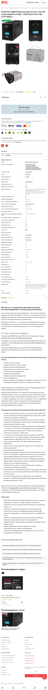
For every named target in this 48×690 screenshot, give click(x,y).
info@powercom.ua (30, 660)
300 (26, 186)
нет (26, 196)
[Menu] (2, 688)
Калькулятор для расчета (7, 660)
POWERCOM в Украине (6, 642)
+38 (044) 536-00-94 (30, 658)
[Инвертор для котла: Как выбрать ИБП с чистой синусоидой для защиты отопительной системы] (12, 619)
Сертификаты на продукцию (7, 657)
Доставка (27, 640)
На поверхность (29, 181)
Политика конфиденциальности (8, 655)
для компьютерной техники (31, 167)
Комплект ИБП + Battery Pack (31, 162)
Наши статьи (4, 613)
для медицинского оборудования (33, 169)
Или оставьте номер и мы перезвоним (24, 111)
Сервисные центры (29, 648)
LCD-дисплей (28, 240)
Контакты (3, 644)
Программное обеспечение (7, 662)
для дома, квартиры (30, 164)
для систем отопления (30, 165)
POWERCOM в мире (5, 640)
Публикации (4, 646)
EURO (26, 230)
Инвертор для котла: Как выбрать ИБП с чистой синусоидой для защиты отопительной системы (10, 629)
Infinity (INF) (27, 174)
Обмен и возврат (29, 644)
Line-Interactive (28, 172)
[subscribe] (36, 671)
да (25, 220)
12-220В (27, 176)
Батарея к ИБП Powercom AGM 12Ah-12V (10, 597)
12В (26, 225)
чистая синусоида (29, 204)
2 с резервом (28, 235)
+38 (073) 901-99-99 (32, 2)
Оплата (26, 642)
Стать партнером (5, 648)
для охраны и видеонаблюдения (33, 168)
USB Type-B (27, 237)
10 (25, 227)
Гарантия (27, 646)
